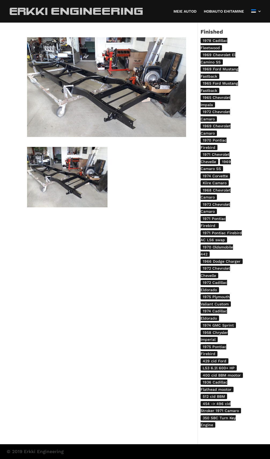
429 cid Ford (214, 361)
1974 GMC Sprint (218, 325)
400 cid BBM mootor (222, 375)
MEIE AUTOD (185, 11)
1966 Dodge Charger (222, 261)
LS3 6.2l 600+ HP (219, 368)
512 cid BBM (214, 396)
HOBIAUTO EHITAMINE (224, 11)
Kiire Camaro (215, 183)
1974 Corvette (215, 176)
